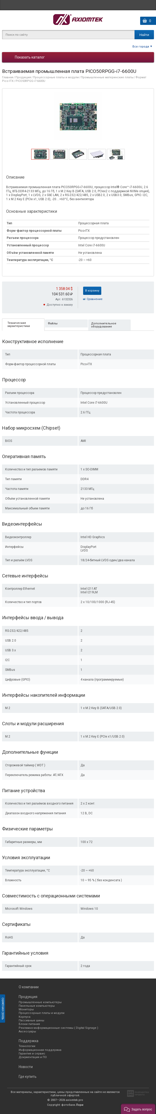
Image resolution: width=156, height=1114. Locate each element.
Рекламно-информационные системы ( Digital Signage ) (58, 1028)
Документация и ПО (33, 1057)
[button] (138, 1109)
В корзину (92, 290)
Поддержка (28, 1041)
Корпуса (24, 1017)
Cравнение (95, 299)
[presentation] (40, 158)
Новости (26, 1067)
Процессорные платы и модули (56, 77)
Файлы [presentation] (53, 323)
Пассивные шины (31, 1020)
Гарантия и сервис (32, 1053)
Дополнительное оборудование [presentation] (103, 325)
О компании (29, 987)
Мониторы (26, 1009)
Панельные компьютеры (37, 1006)
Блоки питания (29, 1024)
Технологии (27, 1046)
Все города (140, 46)
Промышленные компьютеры (40, 1002)
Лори (79, 1105)
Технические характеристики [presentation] (18, 324)
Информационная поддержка (40, 1050)
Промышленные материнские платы (107, 77)
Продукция (23, 77)
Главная (7, 77)
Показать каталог (30, 57)
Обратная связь (2, 1008)
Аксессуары (27, 1031)
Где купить (28, 1076)
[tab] (40, 154)
